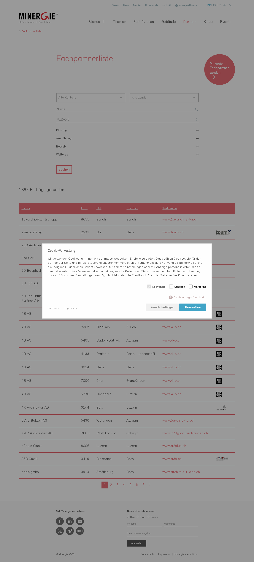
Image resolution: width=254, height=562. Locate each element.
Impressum (70, 308)
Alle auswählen (193, 308)
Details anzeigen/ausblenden (190, 298)
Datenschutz (55, 308)
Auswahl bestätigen (161, 308)
